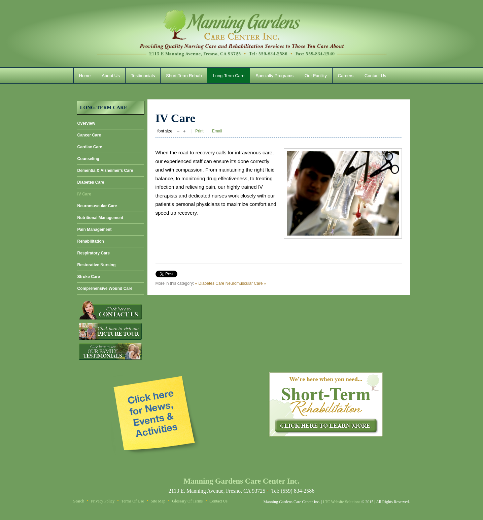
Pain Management (94, 229)
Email (217, 131)
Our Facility (316, 75)
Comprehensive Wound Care (105, 288)
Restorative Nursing (96, 265)
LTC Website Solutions (341, 501)
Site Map (158, 501)
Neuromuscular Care (97, 206)
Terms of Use (132, 501)
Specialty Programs (274, 75)
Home (85, 75)
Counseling (88, 158)
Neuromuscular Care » (246, 283)
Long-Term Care (228, 75)
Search (78, 501)
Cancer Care (89, 135)
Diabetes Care (90, 182)
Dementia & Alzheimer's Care (105, 170)
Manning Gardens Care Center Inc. (241, 33)
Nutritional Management (100, 217)
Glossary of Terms (187, 501)
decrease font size (178, 131)
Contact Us (375, 75)
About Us (110, 75)
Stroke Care (88, 276)
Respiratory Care (93, 253)
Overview (86, 123)
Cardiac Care (89, 147)
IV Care (84, 194)
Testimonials (143, 75)
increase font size (184, 131)
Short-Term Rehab (184, 75)
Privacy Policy (102, 501)
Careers (345, 75)
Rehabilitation (90, 241)
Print (200, 131)
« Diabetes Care (210, 283)
